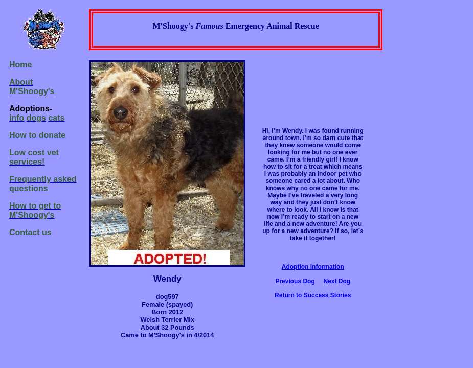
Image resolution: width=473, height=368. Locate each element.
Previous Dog (294, 281)
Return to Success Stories (313, 295)
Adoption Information (313, 266)
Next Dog (336, 281)
